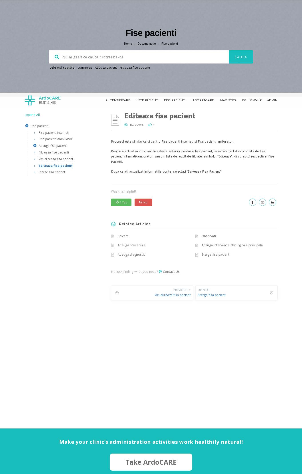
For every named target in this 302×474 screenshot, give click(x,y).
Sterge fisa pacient (216, 274)
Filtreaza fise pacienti (135, 87)
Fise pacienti (169, 63)
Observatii (209, 256)
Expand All (32, 134)
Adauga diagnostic (131, 274)
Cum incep (84, 87)
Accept (244, 455)
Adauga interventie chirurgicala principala (232, 265)
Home (128, 63)
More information (228, 444)
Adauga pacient (106, 87)
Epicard (123, 256)
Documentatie (147, 63)
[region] (244, 444)
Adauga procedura (131, 265)
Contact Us (171, 291)
